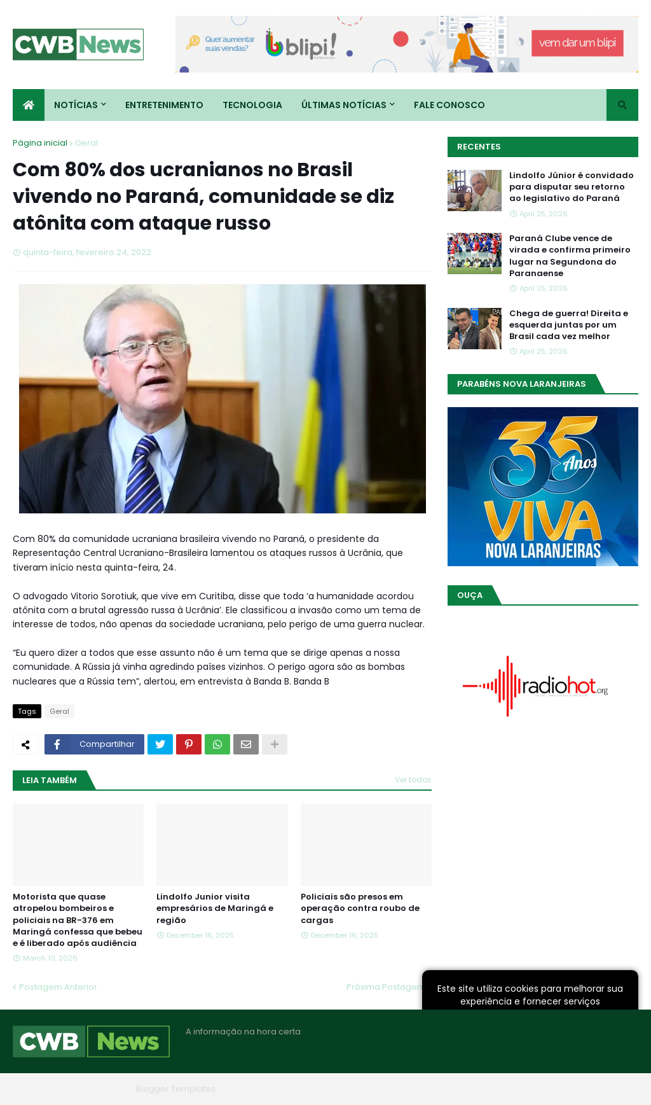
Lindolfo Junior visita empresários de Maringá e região (214, 908)
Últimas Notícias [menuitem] (344, 105)
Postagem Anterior (58, 987)
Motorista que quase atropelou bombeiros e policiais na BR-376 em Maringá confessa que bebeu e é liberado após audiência (77, 920)
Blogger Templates (176, 1089)
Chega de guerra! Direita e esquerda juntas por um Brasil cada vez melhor (568, 325)
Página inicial (40, 143)
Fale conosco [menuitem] (449, 105)
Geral (86, 143)
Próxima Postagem (385, 987)
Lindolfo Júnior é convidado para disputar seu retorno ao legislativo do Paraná (571, 187)
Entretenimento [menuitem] (164, 105)
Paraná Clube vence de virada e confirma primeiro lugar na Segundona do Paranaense (570, 256)
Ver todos (413, 779)
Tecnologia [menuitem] (252, 105)
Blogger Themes (96, 1089)
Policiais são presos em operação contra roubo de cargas (360, 908)
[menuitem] (29, 105)
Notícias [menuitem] (76, 105)
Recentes (479, 147)
